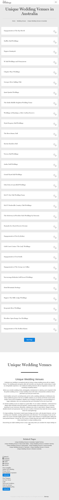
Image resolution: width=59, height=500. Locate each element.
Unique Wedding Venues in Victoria (39, 447)
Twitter (5, 461)
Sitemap (46, 496)
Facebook (6, 458)
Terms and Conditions (8, 483)
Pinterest (6, 463)
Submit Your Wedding (8, 469)
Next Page (29, 339)
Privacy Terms (6, 471)
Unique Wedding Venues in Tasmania (19, 447)
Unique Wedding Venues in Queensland (17, 445)
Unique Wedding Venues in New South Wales (17, 443)
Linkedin (6, 465)
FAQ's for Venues (7, 485)
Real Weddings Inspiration (10, 472)
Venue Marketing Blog (8, 487)
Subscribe (6, 475)
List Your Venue (7, 480)
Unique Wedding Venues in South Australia (40, 445)
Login (4, 481)
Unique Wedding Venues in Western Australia (29, 449)
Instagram (6, 460)
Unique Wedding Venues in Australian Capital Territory (29, 442)
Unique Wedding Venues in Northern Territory (42, 443)
